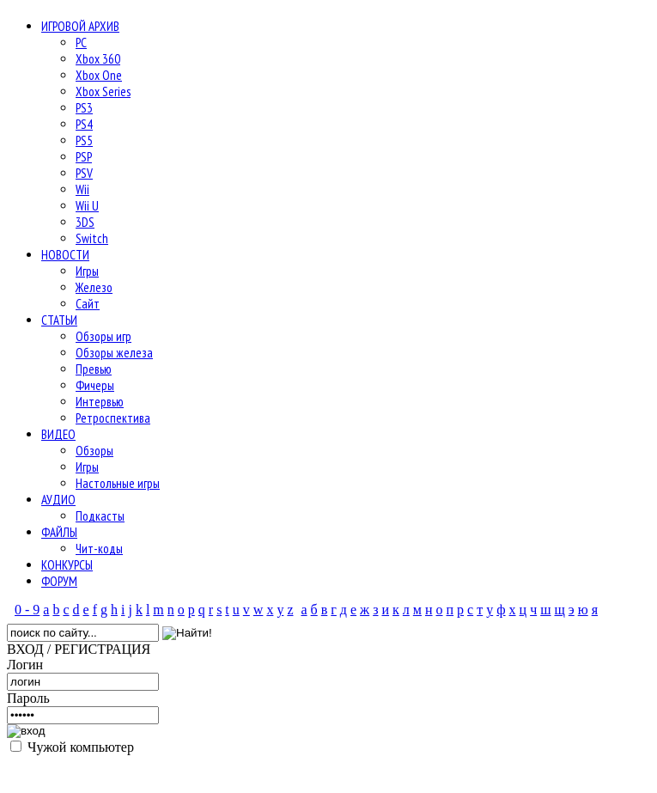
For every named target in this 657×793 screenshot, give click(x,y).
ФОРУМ (59, 581)
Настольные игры (118, 483)
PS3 (84, 108)
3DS (85, 222)
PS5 (84, 140)
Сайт (88, 304)
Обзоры (94, 450)
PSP (84, 157)
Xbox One (99, 75)
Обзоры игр (103, 336)
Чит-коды (99, 548)
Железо (94, 287)
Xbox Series (103, 91)
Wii (82, 189)
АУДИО (58, 499)
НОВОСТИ (65, 255)
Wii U (87, 206)
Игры (87, 271)
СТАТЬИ (59, 320)
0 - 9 (27, 609)
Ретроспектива (113, 418)
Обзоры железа (114, 353)
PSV (84, 173)
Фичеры (95, 385)
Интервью (100, 401)
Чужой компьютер (79, 747)
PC (81, 42)
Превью (94, 369)
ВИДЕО (58, 434)
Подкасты (100, 516)
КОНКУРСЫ (67, 565)
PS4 (84, 124)
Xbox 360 (98, 59)
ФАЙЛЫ (59, 532)
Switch (92, 238)
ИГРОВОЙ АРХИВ (80, 26)
